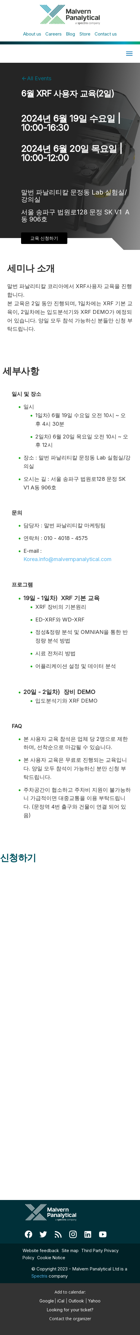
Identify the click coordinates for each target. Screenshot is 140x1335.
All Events (39, 78)
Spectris (39, 1275)
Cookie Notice (51, 1257)
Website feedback (41, 1250)
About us (32, 34)
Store (84, 34)
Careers (53, 34)
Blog (70, 34)
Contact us (106, 34)
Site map (70, 1250)
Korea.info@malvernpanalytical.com (67, 559)
